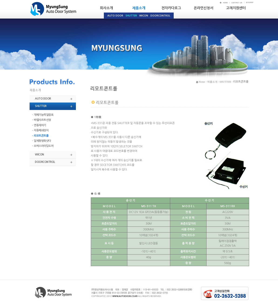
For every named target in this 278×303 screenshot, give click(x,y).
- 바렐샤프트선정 (41, 120)
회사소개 (106, 8)
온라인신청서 (203, 8)
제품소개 (138, 8)
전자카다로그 (171, 8)
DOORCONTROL (45, 162)
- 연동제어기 (39, 125)
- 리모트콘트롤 (40, 135)
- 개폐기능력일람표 (42, 114)
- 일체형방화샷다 (41, 140)
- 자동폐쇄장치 (40, 130)
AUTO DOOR (43, 98)
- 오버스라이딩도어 (42, 146)
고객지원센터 (236, 8)
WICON (39, 154)
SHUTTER (41, 106)
